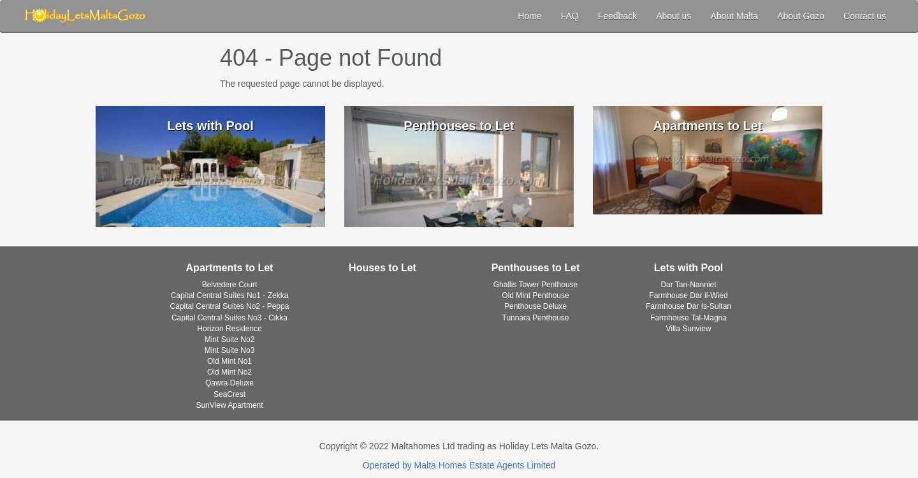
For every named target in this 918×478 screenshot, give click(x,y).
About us (673, 16)
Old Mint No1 (229, 361)
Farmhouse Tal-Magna (688, 317)
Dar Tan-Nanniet (688, 284)
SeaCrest (229, 394)
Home (529, 16)
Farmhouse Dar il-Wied (688, 295)
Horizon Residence (229, 328)
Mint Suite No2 (230, 339)
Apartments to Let (229, 267)
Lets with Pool (688, 267)
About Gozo (800, 16)
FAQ (570, 16)
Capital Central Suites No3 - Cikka (229, 317)
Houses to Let (382, 267)
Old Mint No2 (229, 372)
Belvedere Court (230, 284)
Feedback (617, 16)
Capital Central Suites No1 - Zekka (230, 295)
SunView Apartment (229, 405)
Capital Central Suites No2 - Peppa (229, 306)
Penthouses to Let (536, 267)
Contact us (864, 16)
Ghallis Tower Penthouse (535, 284)
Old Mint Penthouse (535, 295)
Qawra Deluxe (229, 382)
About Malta (734, 16)
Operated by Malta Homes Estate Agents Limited (459, 465)
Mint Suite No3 (230, 350)
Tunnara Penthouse (535, 317)
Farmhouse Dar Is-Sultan (688, 306)
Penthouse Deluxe (535, 306)
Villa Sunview (688, 328)
